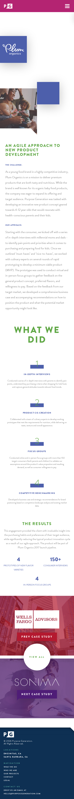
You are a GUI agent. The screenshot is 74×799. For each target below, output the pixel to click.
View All (37, 657)
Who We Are (10, 770)
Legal (7, 780)
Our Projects (11, 773)
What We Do (10, 767)
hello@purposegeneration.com (22, 793)
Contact (8, 777)
